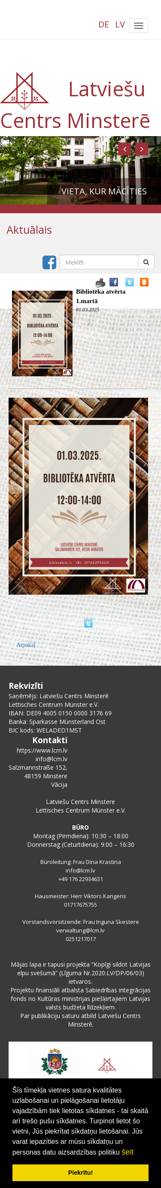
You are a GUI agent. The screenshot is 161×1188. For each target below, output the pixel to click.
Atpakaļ (25, 645)
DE (103, 24)
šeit (128, 1152)
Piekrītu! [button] (80, 1172)
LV (120, 24)
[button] (124, 149)
